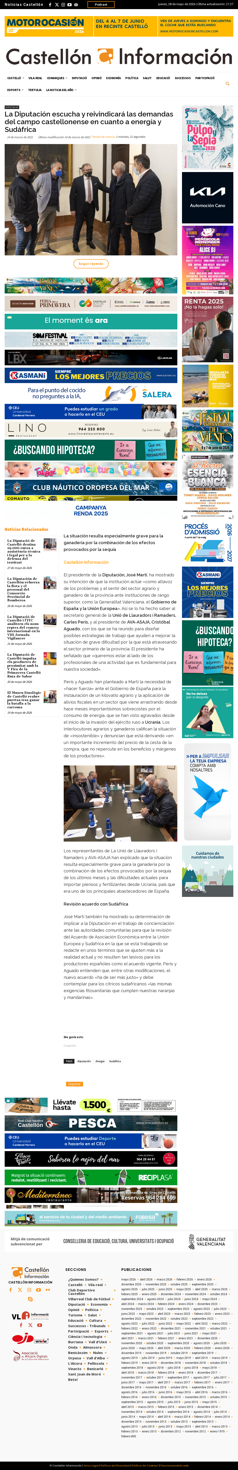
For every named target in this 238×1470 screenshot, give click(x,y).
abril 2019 (201, 1358)
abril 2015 (127, 1407)
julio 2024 (174, 1299)
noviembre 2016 (156, 1387)
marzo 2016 (220, 1392)
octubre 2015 (218, 1397)
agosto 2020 (201, 1343)
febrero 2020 (202, 1348)
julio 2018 (174, 1367)
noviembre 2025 (156, 1284)
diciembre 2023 (207, 1304)
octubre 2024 (218, 1294)
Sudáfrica (115, 1061)
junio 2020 (128, 1348)
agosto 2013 (129, 1426)
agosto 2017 (201, 1377)
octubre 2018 (218, 1362)
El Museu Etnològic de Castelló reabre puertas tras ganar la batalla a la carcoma (24, 700)
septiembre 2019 (203, 1353)
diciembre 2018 (171, 1362)
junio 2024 (191, 1299)
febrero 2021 (166, 1338)
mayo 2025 (183, 1289)
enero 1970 (217, 1431)
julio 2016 (148, 1392)
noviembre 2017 (131, 1377)
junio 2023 (128, 1313)
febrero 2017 (202, 1382)
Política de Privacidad (115, 1465)
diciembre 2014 (207, 1407)
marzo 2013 (220, 1426)
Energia (99, 1061)
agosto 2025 (129, 1289)
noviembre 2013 (156, 1421)
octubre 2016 (179, 1387)
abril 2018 (127, 1372)
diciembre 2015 (171, 1397)
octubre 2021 (218, 1328)
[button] (227, 84)
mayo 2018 (209, 1367)
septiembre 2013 (203, 1421)
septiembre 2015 (132, 1402)
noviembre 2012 (195, 1431)
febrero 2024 (166, 1304)
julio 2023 (220, 1309)
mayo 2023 (146, 1313)
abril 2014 (164, 1416)
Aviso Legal (91, 1465)
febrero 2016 (129, 1397)
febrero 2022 (129, 1328)
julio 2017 (220, 1377)
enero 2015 (185, 1407)
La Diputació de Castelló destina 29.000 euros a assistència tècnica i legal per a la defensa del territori (23, 551)
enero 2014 (222, 1416)
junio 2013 (165, 1426)
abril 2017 (164, 1382)
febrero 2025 (129, 1294)
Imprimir (74, 1084)
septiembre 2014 (178, 1411)
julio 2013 (148, 1426)
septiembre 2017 (178, 1377)
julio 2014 (220, 1411)
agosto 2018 (155, 1367)
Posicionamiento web (175, 1465)
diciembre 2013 (131, 1421)
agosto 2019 (129, 1358)
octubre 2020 (154, 1343)
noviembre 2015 (195, 1397)
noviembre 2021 (195, 1328)
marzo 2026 (164, 1279)
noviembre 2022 (156, 1318)
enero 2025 (149, 1294)
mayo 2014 (146, 1416)
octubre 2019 (179, 1353)
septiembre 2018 (132, 1367)
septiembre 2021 (132, 1333)
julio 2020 (220, 1343)
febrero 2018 (166, 1372)
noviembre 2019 (156, 1353)
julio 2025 (148, 1289)
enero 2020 (222, 1348)
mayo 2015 (209, 1402)
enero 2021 (185, 1338)
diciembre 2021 (171, 1328)
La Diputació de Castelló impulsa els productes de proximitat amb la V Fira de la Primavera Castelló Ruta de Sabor (24, 665)
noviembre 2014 (131, 1411)
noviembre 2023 (131, 1309)
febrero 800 (128, 1436)
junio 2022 (165, 1323)
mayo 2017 (146, 1382)
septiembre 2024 (132, 1299)
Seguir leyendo (91, 264)
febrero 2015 (166, 1407)
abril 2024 (127, 1304)
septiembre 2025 (203, 1284)
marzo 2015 (146, 1407)
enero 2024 (185, 1304)
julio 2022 (148, 1323)
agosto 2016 (129, 1392)
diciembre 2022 (131, 1318)
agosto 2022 (129, 1323)
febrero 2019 (129, 1362)
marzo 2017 (182, 1382)
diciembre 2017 (207, 1372)
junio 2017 (128, 1382)
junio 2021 (191, 1333)
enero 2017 (222, 1382)
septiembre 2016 (203, 1387)
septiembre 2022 (203, 1318)
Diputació (12, 107)
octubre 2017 (154, 1377)
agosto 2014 (201, 1411)
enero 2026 (204, 1279)
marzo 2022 (220, 1323)
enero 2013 (149, 1431)
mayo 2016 (183, 1392)
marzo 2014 (182, 1416)
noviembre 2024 (195, 1294)
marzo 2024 (146, 1304)
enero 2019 (149, 1362)
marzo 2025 (220, 1289)
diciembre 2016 (131, 1387)
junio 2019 (165, 1358)
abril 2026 (146, 1279)
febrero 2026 (185, 1279)
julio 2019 (148, 1358)
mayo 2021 (209, 1333)
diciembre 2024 (171, 1294)
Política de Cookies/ (145, 1465)
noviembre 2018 (195, 1362)
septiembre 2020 (178, 1343)
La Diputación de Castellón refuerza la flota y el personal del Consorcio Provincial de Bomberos (23, 590)
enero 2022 (149, 1328)
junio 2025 (165, 1289)
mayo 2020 (146, 1348)
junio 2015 (191, 1402)
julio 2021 (174, 1333)
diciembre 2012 (171, 1431)
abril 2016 (201, 1392)
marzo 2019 (220, 1358)
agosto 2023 (201, 1309)
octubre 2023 (154, 1309)
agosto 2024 (155, 1299)
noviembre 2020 (131, 1343)
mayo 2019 (183, 1358)
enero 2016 (149, 1397)
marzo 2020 (182, 1348)
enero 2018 (185, 1372)
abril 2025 (201, 1289)
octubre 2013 (179, 1421)
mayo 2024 (209, 1299)
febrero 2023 (202, 1313)
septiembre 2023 (178, 1309)
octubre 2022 (179, 1318)
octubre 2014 (154, 1411)
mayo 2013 (183, 1426)
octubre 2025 (179, 1284)
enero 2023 (222, 1313)
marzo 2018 (146, 1372)
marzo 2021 (146, 1338)
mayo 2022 (183, 1323)
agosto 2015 (155, 1402)
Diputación (84, 1061)
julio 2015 (174, 1402)
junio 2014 (128, 1416)
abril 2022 (201, 1323)
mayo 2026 (128, 1279)
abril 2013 (201, 1426)
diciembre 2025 (131, 1284)
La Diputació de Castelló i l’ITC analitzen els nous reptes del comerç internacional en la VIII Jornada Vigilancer (23, 628)
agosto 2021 (155, 1333)
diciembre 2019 (131, 1353)
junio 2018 (191, 1367)
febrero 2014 (202, 1416)
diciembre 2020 (207, 1338)
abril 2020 (164, 1348)
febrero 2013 (129, 1431)
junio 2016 (165, 1392)
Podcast (101, 4)
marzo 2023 (182, 1313)
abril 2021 (127, 1338)
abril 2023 (164, 1313)
